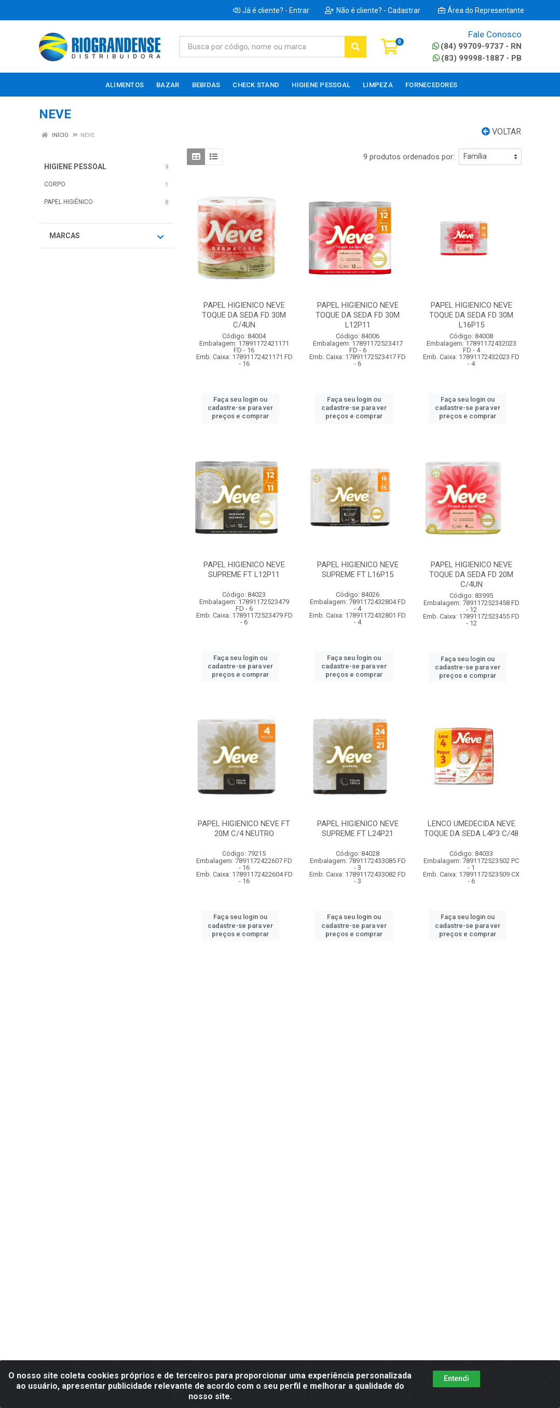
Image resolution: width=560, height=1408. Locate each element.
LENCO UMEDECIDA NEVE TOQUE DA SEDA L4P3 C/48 (471, 828)
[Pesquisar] (355, 47)
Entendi (456, 1378)
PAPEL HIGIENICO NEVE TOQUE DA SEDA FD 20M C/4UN (471, 574)
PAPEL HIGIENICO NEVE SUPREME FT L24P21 (358, 828)
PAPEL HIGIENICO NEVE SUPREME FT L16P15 (358, 569)
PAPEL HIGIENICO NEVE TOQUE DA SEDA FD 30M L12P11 (358, 315)
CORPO (54, 184)
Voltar (501, 131)
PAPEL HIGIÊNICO (68, 202)
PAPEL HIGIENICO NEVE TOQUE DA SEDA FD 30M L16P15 (471, 315)
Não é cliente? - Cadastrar (372, 10)
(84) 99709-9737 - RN (477, 46)
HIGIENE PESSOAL (75, 166)
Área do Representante (481, 10)
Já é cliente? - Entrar (271, 10)
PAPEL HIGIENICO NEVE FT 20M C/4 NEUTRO (244, 828)
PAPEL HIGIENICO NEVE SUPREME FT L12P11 (244, 569)
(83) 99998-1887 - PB (477, 58)
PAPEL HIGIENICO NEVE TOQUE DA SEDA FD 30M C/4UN (244, 315)
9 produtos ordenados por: (409, 156)
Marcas (106, 236)
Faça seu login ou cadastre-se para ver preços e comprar (240, 407)
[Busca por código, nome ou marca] (262, 47)
